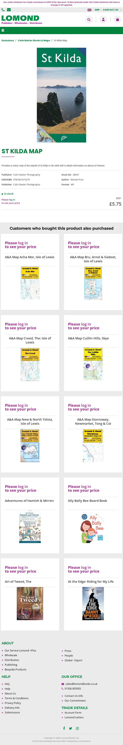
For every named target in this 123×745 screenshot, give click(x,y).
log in (12, 199)
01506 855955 (3, 10)
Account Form (73, 712)
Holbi (62, 741)
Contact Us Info (74, 696)
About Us (10, 693)
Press (68, 651)
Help (7, 688)
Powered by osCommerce (78, 741)
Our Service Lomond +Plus (20, 650)
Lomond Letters (74, 717)
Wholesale (11, 655)
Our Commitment (75, 700)
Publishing (11, 664)
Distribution (12, 660)
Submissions (12, 712)
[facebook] (64, 728)
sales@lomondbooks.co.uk (81, 684)
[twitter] (70, 728)
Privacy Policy (13, 703)
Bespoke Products (15, 669)
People (69, 655)
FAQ (7, 684)
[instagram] (77, 728)
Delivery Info (12, 707)
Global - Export (73, 660)
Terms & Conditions (16, 698)
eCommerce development (45, 741)
